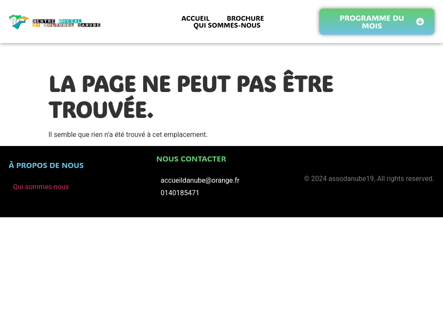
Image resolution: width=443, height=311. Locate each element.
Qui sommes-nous (41, 187)
